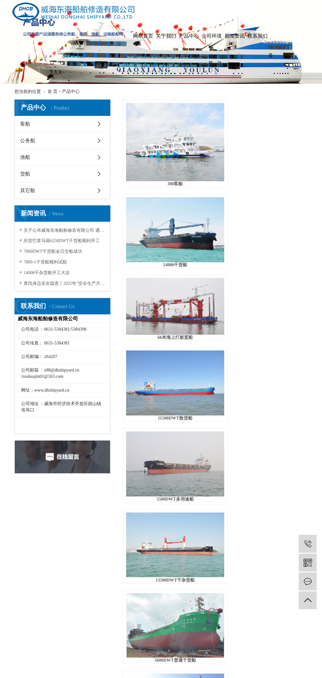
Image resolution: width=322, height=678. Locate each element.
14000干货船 (215, 146)
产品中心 (189, 36)
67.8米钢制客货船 (215, 245)
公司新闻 (119, 540)
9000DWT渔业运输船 (278, 245)
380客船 (151, 146)
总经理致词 (53, 551)
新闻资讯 (235, 36)
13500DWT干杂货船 (278, 195)
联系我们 (257, 36)
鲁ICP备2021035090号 (180, 671)
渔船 (25, 157)
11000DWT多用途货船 (151, 351)
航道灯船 (151, 408)
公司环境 (212, 36)
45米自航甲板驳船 (215, 351)
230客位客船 (278, 408)
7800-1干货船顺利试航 (45, 262)
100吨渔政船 (215, 408)
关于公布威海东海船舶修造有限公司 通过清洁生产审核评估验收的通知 (65, 230)
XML (177, 662)
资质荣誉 (51, 562)
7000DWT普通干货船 (278, 295)
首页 (176, 485)
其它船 (27, 190)
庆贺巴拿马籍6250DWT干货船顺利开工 (62, 240)
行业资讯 (119, 562)
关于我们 (166, 36)
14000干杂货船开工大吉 (47, 272)
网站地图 (149, 662)
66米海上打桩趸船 (278, 146)
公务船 (27, 140)
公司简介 (51, 540)
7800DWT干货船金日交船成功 (53, 251)
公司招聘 (142, 551)
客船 (25, 124)
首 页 (52, 91)
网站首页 (143, 36)
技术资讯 (119, 551)
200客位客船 (152, 464)
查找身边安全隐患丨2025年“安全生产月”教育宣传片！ (65, 283)
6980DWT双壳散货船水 (151, 295)
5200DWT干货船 (215, 295)
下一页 (241, 485)
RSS (165, 662)
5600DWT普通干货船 (151, 245)
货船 (25, 173)
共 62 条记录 (150, 485)
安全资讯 (119, 574)
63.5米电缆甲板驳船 (278, 351)
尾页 (261, 485)
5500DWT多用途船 (215, 195)
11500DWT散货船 (151, 195)
